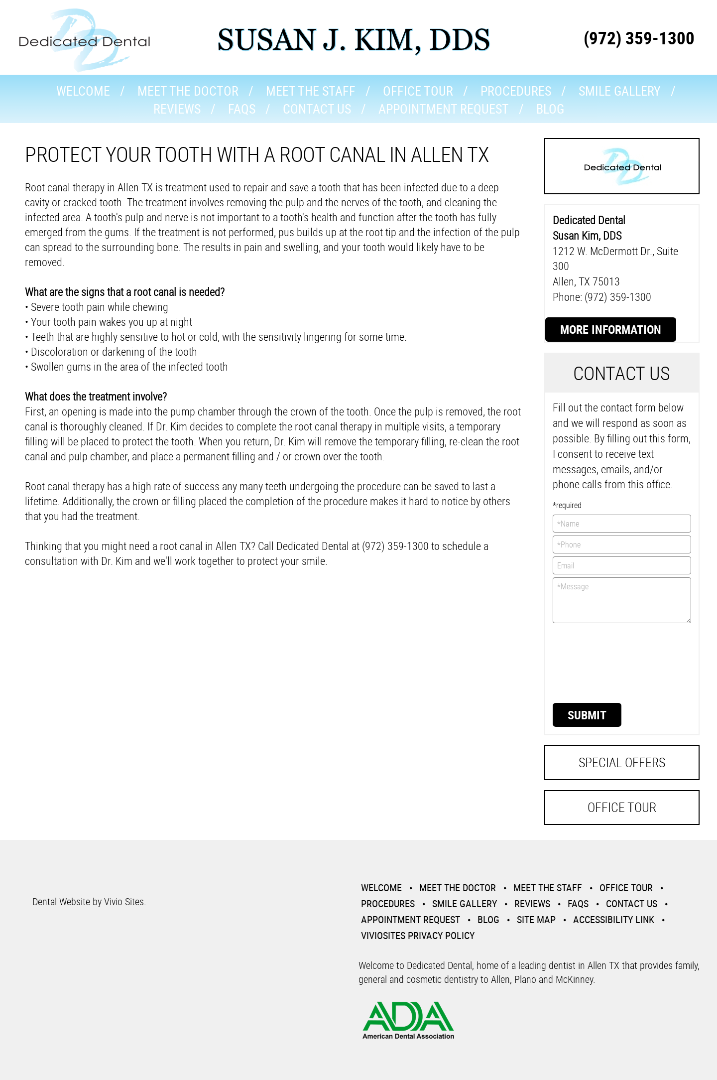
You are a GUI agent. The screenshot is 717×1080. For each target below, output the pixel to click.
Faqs (241, 109)
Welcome (83, 91)
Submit (587, 715)
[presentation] (593, 662)
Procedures (515, 91)
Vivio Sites (124, 901)
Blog (550, 109)
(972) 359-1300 (639, 37)
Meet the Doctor (188, 91)
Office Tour (418, 91)
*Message (622, 600)
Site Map (536, 919)
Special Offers (622, 762)
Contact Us (317, 109)
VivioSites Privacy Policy (418, 935)
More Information (610, 329)
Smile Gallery (620, 91)
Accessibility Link (613, 919)
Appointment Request (443, 109)
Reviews (177, 109)
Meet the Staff (311, 91)
